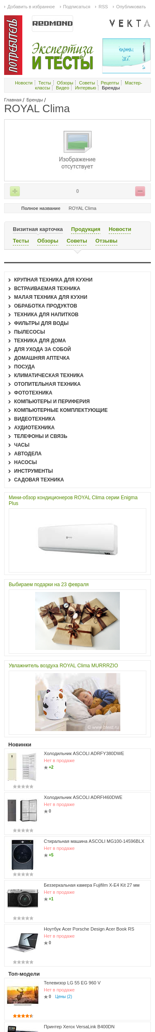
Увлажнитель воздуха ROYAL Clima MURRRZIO (63, 666)
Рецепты (110, 82)
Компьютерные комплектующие (60, 410)
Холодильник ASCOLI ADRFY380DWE (84, 753)
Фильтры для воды (41, 323)
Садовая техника (39, 480)
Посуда (24, 367)
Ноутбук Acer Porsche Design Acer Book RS (89, 928)
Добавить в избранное (31, 6)
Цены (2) (63, 996)
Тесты (44, 82)
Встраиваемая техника (47, 288)
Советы (87, 82)
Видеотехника (34, 419)
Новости (24, 82)
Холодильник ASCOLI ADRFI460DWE (83, 797)
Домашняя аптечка (42, 358)
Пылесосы (29, 332)
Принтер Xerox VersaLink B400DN (79, 1026)
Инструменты (33, 471)
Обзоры (65, 82)
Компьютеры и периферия (52, 401)
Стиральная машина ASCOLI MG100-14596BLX (94, 841)
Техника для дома (40, 341)
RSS (103, 6)
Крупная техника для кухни (53, 280)
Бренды (34, 99)
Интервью (85, 87)
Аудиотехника (34, 428)
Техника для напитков (46, 315)
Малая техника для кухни (50, 297)
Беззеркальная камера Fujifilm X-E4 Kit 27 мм (92, 885)
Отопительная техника (47, 384)
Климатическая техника (48, 375)
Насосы (25, 462)
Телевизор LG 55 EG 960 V (72, 982)
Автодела (28, 454)
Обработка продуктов (45, 306)
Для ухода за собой (42, 349)
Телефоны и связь (40, 436)
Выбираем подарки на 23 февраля (48, 584)
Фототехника (33, 393)
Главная (12, 99)
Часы (21, 445)
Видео (62, 87)
